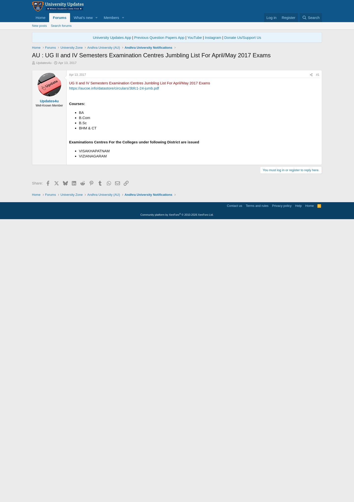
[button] (96, 17)
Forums (59, 17)
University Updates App (112, 37)
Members (111, 17)
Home (40, 17)
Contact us (234, 486)
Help (298, 486)
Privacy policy (282, 486)
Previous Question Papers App (159, 37)
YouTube (194, 37)
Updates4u (44, 63)
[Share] (311, 144)
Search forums (61, 26)
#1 (317, 143)
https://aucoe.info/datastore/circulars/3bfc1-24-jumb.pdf (114, 157)
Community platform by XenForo (177, 495)
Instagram (213, 37)
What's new (83, 17)
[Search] (311, 17)
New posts (39, 26)
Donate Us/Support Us (242, 37)
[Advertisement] (177, 102)
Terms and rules (257, 486)
